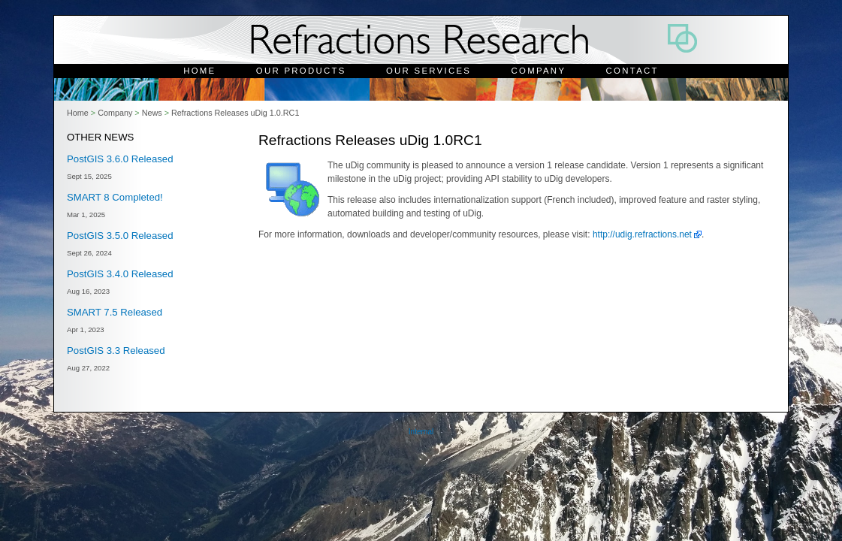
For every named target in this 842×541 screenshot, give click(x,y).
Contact (632, 70)
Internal (421, 432)
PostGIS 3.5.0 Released (120, 235)
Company (539, 70)
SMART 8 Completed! (115, 197)
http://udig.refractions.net (642, 234)
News (152, 112)
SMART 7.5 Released (114, 312)
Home (199, 70)
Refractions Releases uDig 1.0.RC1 (235, 112)
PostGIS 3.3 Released (115, 350)
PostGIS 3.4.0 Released (120, 274)
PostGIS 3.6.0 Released (120, 159)
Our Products (301, 70)
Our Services (428, 70)
